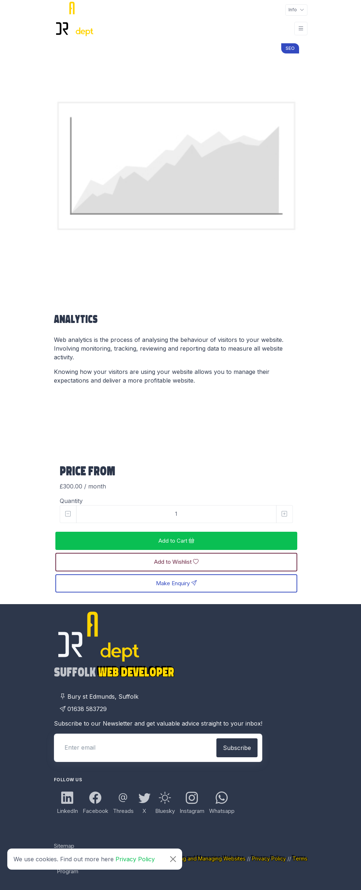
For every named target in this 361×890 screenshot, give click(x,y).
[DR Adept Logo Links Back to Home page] (74, 28)
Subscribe (237, 747)
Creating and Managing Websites (206, 858)
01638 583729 (83, 709)
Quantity (71, 500)
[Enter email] (135, 747)
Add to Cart (176, 540)
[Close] (173, 859)
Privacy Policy (135, 859)
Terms (300, 858)
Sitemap (64, 845)
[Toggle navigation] (296, 10)
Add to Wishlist (176, 561)
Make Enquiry (176, 583)
